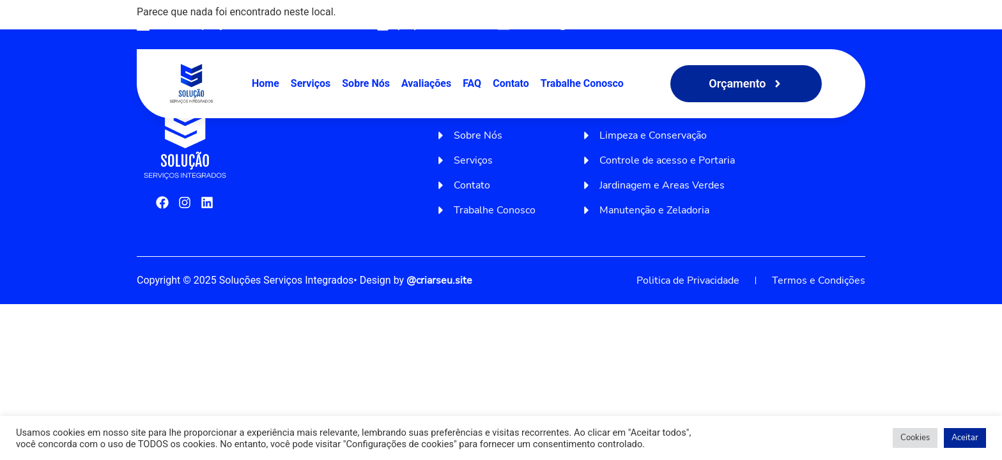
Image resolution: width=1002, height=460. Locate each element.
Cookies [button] (915, 437)
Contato (511, 83)
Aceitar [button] (965, 437)
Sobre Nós (366, 83)
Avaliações (426, 83)
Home (265, 83)
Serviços (310, 83)
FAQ (472, 83)
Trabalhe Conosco (582, 83)
